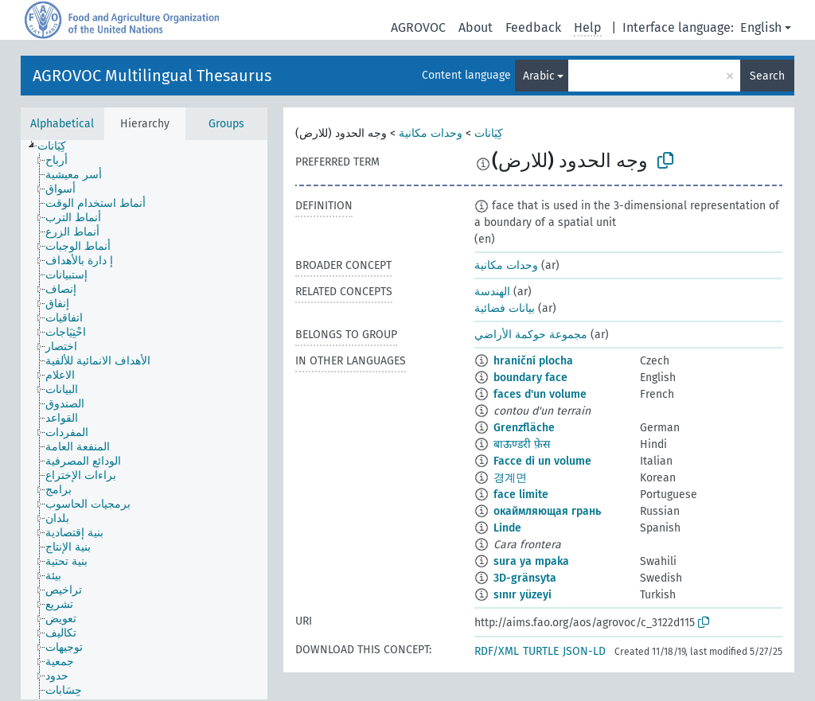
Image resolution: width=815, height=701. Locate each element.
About (475, 27)
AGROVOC (418, 27)
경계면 (510, 478)
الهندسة (492, 291)
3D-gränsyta (524, 578)
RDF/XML (496, 651)
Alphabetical (62, 123)
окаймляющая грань (547, 511)
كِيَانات (488, 133)
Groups (226, 123)
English (761, 27)
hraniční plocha (533, 361)
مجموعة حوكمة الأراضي (530, 334)
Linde (507, 528)
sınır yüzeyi (522, 595)
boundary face (530, 377)
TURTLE (541, 651)
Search (767, 76)
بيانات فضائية (504, 308)
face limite (520, 494)
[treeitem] (58, 146)
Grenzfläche (524, 427)
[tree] (144, 419)
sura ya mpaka (531, 561)
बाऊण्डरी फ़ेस (521, 444)
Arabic (539, 76)
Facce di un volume (542, 461)
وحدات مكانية (430, 133)
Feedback (533, 27)
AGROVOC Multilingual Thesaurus (152, 75)
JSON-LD (584, 651)
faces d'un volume (540, 394)
